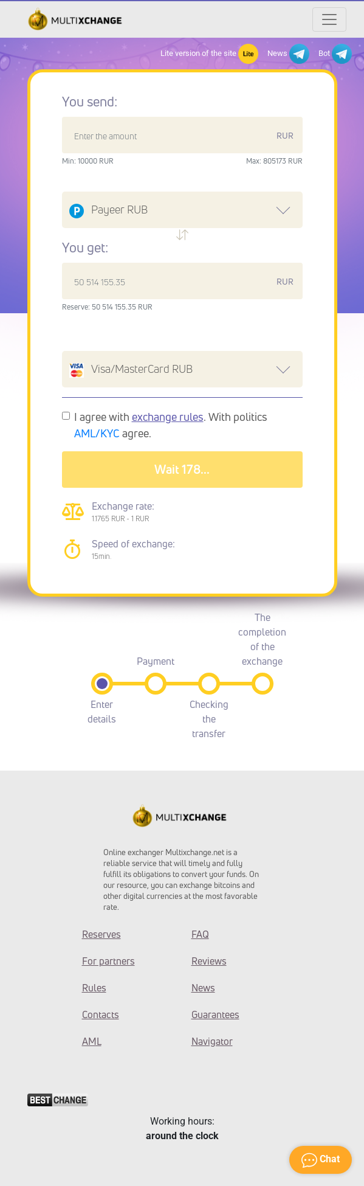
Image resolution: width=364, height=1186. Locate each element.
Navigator (212, 1041)
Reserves (101, 934)
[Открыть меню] (329, 19)
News (288, 54)
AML (91, 1041)
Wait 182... (182, 469)
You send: (89, 101)
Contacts (100, 1014)
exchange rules (168, 416)
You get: (85, 247)
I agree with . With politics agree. (170, 424)
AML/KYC (97, 433)
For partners (108, 961)
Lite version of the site (209, 54)
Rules (94, 987)
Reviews (209, 961)
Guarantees (215, 1014)
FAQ (200, 934)
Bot (335, 54)
